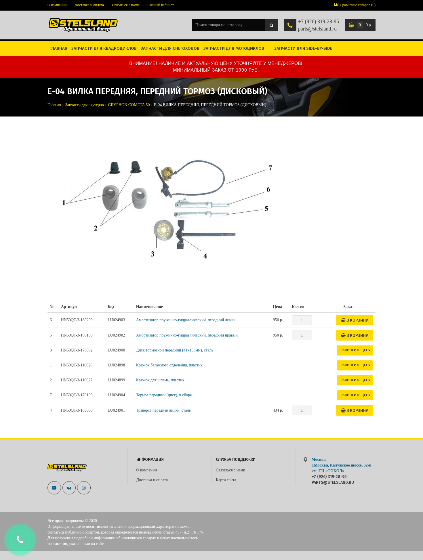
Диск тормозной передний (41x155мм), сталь (174, 350)
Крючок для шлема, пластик (160, 380)
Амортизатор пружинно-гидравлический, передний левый (186, 320)
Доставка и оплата (89, 5)
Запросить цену (355, 350)
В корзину (354, 320)
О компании (56, 5)
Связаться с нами (125, 5)
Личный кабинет (160, 5)
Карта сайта (226, 480)
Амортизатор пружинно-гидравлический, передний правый (187, 335)
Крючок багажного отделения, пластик (169, 365)
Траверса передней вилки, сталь (163, 410)
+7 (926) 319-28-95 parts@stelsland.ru (318, 25)
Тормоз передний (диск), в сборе (164, 395)
